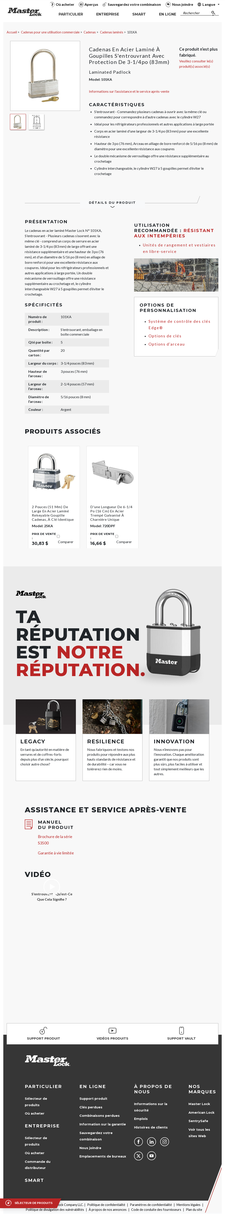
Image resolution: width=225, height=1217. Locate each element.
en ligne (92, 1086)
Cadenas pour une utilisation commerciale (50, 32)
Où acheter (34, 1113)
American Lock (201, 1113)
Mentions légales (188, 1205)
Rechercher (191, 13)
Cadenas (90, 32)
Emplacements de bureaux (102, 1156)
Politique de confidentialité (106, 1205)
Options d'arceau (166, 344)
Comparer (65, 542)
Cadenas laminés (111, 32)
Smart (34, 1180)
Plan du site (194, 1209)
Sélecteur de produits (36, 1102)
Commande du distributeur (37, 1165)
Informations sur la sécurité (150, 1107)
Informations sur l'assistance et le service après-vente (129, 91)
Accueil (12, 32)
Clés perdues (90, 1107)
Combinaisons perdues (99, 1116)
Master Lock (199, 1104)
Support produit (93, 1099)
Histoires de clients (151, 1127)
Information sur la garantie (102, 1124)
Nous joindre (90, 1148)
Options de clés (165, 336)
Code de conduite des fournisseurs (156, 1209)
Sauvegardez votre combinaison (96, 1136)
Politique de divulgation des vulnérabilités (55, 1209)
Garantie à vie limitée (56, 853)
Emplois (141, 1119)
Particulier (43, 1086)
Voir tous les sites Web (199, 1133)
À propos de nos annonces (108, 1209)
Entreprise (42, 1126)
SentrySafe (198, 1121)
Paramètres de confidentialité (151, 1205)
